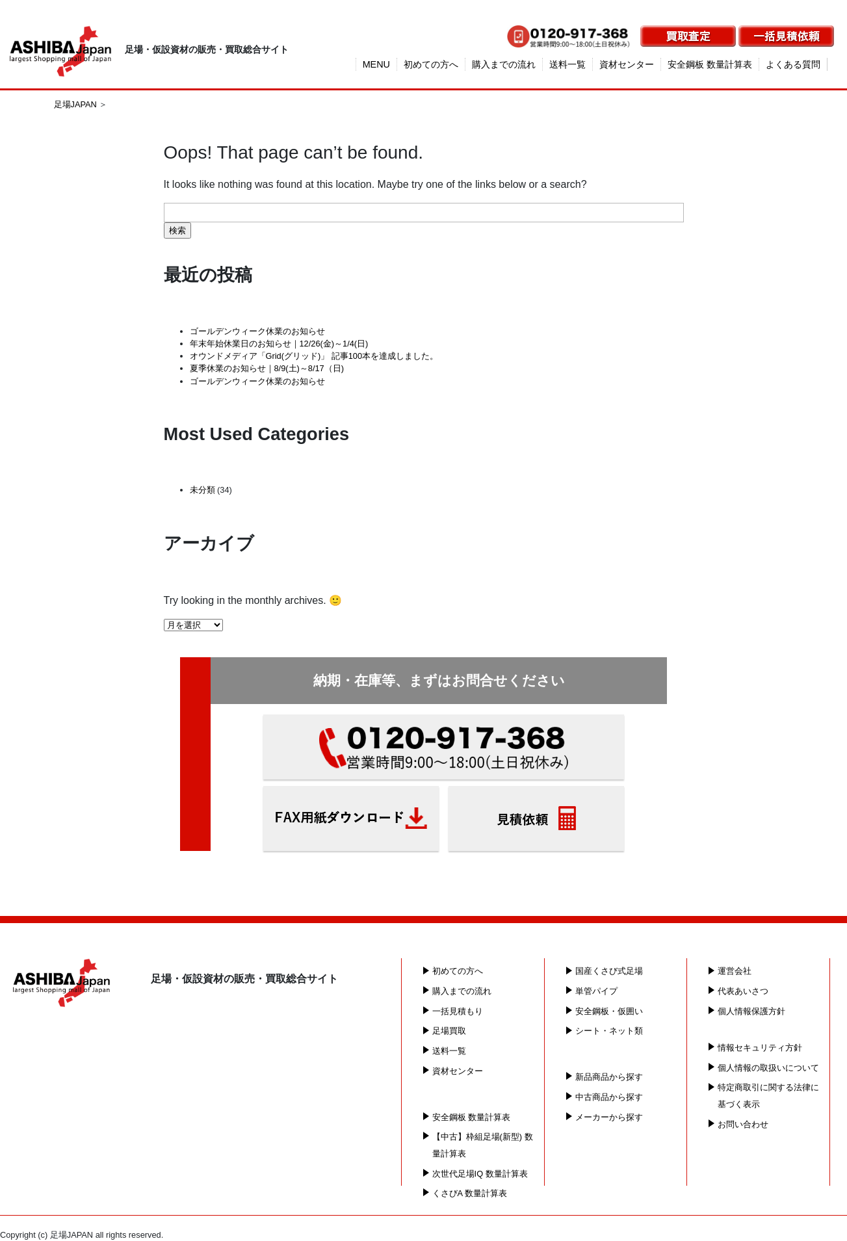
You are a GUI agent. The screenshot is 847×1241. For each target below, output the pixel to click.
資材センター (626, 64)
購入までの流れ (504, 64)
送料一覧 (567, 64)
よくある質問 (793, 64)
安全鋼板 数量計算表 (710, 64)
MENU (376, 64)
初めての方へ (431, 64)
